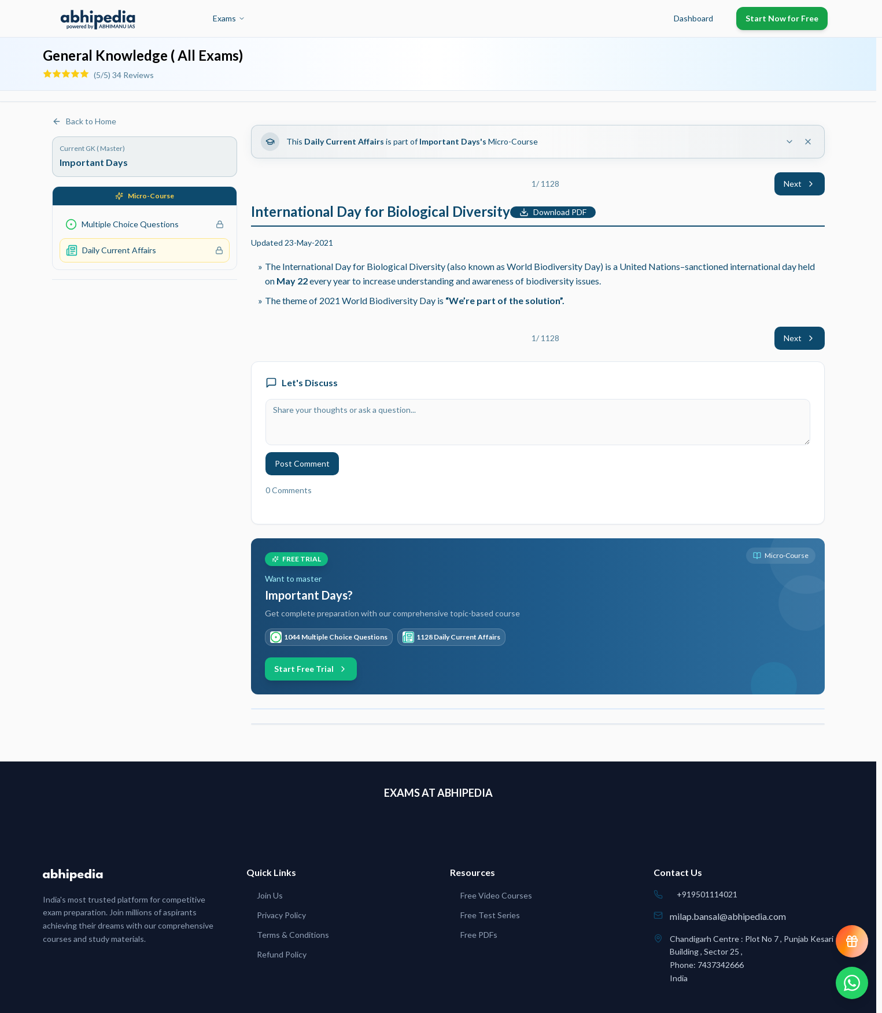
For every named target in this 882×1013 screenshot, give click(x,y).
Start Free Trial (311, 669)
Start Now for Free (782, 18)
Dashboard (693, 18)
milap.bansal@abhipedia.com (728, 916)
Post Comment (302, 463)
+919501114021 (707, 894)
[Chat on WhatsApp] (852, 983)
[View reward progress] (852, 941)
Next (799, 183)
